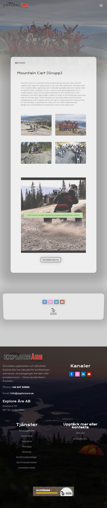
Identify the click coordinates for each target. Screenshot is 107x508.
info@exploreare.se (22, 393)
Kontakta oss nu (51, 242)
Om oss (80, 433)
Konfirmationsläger (26, 457)
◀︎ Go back (26, 82)
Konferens (26, 436)
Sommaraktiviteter (26, 462)
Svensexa (27, 441)
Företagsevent (27, 430)
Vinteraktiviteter (26, 467)
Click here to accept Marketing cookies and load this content (53, 206)
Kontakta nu (80, 438)
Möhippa (27, 446)
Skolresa (26, 451)
